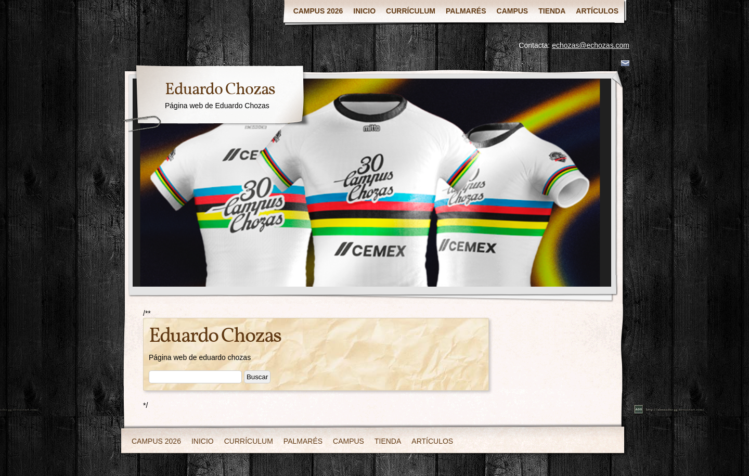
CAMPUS (512, 11)
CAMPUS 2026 (318, 11)
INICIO (364, 11)
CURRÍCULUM (410, 11)
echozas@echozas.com (590, 45)
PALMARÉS (466, 11)
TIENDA (551, 11)
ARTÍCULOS (597, 11)
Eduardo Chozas (220, 90)
